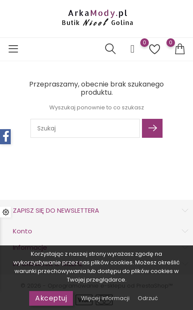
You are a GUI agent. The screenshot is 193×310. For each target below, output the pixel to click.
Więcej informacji (106, 298)
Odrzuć (148, 298)
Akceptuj (51, 298)
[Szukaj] (85, 128)
